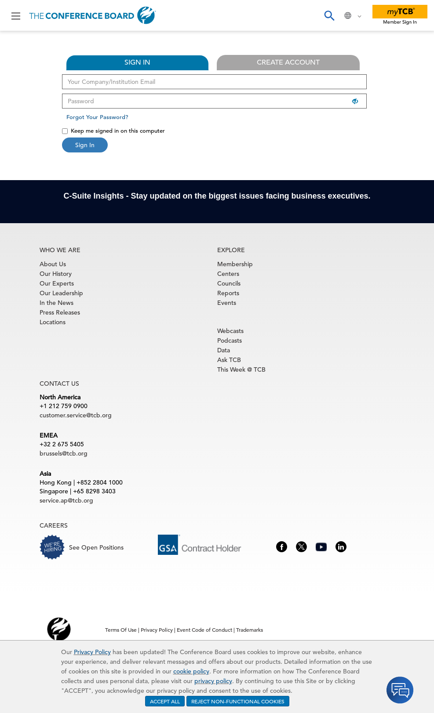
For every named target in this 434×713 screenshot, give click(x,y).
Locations (53, 322)
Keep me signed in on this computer (113, 130)
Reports (228, 293)
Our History (56, 274)
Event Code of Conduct (204, 629)
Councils (229, 283)
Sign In (85, 145)
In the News (56, 303)
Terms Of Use (121, 629)
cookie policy (191, 671)
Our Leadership (61, 293)
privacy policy (213, 681)
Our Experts (57, 283)
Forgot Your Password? (97, 117)
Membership (235, 264)
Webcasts (230, 331)
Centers (228, 274)
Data (223, 350)
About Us (53, 264)
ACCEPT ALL (165, 701)
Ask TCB (229, 360)
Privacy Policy (92, 652)
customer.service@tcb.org (76, 415)
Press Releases (60, 312)
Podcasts (229, 340)
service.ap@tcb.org (66, 500)
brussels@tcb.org (64, 453)
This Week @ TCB (241, 369)
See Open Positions (96, 547)
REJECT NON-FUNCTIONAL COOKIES (237, 701)
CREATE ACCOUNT (288, 62)
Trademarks (249, 629)
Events (226, 303)
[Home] (92, 15)
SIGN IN (137, 62)
